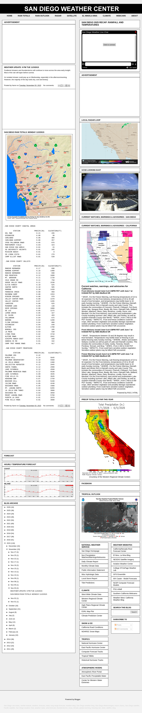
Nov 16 (14, 565)
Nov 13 (14, 572)
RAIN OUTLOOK (42, 16)
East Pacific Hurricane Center (93, 647)
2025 (9, 510)
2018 (9, 533)
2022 (9, 520)
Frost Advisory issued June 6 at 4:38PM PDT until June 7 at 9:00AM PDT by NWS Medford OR (107, 292)
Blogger (77, 699)
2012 (9, 646)
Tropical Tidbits (88, 656)
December (13, 546)
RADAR (58, 16)
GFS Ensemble (119, 574)
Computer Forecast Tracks (92, 652)
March (11, 629)
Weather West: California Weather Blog (123, 599)
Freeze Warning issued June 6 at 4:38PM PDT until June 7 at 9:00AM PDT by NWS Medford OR (107, 355)
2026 (9, 507)
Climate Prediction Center (92, 616)
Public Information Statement (93, 570)
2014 (9, 639)
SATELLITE (72, 16)
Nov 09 (14, 578)
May (10, 622)
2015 (9, 543)
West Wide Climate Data (91, 594)
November (13, 549)
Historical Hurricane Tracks (92, 660)
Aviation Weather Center (123, 564)
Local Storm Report (89, 578)
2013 (9, 643)
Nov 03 (14, 588)
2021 (9, 524)
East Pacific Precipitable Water (94, 676)
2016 (9, 540)
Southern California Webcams (125, 593)
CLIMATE (107, 16)
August (11, 612)
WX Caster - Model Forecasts (125, 579)
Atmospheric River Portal (92, 672)
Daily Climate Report (90, 562)
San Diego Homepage (90, 551)
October (12, 606)
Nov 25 (14, 555)
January (12, 635)
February (12, 632)
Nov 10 (14, 575)
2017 (9, 537)
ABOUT (134, 16)
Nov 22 (14, 559)
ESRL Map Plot (88, 611)
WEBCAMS (121, 16)
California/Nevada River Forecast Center (122, 550)
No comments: (48, 85)
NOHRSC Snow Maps (90, 632)
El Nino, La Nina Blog (121, 555)
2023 (9, 517)
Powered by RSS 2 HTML (127, 393)
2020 (9, 527)
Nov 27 (14, 552)
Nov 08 (14, 581)
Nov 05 (14, 585)
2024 (9, 514)
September (13, 609)
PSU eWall (117, 589)
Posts (118, 625)
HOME (9, 16)
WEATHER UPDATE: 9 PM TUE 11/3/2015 (21, 67)
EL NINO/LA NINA (89, 16)
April (11, 625)
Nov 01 (14, 602)
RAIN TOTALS (24, 16)
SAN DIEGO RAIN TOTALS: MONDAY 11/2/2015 (24, 132)
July (10, 615)
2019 (9, 530)
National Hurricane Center (92, 643)
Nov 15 (14, 568)
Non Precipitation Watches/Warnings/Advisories (93, 556)
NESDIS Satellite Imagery (123, 559)
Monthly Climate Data (90, 566)
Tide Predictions (88, 583)
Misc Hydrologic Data (90, 574)
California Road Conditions (92, 627)
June (11, 619)
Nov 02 (14, 598)
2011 (9, 649)
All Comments (121, 629)
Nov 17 (14, 562)
